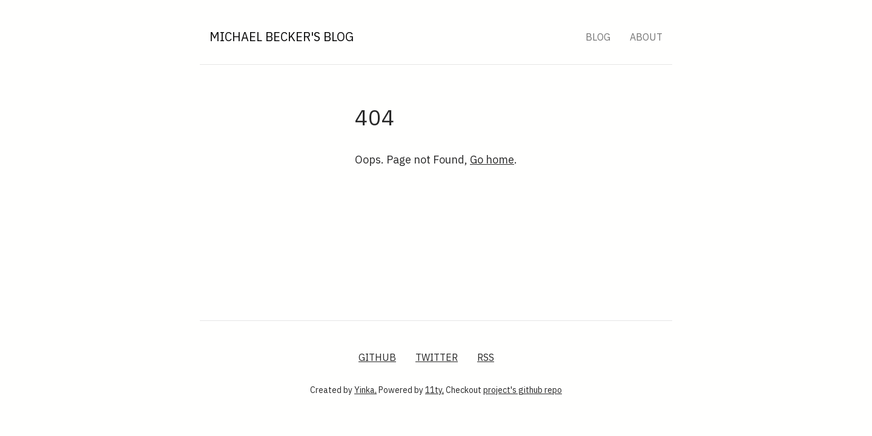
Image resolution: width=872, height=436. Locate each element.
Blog (598, 37)
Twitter (436, 357)
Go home (492, 160)
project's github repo (522, 390)
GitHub (377, 357)
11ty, (434, 390)
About (646, 37)
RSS (485, 357)
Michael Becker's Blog (282, 36)
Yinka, (365, 390)
